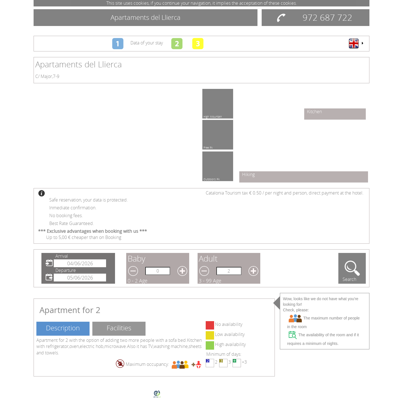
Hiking (248, 174)
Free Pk (208, 147)
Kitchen (314, 111)
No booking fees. (66, 215)
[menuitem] (356, 43)
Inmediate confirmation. (73, 208)
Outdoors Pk (211, 178)
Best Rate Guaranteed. (71, 223)
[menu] (356, 43)
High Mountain (212, 116)
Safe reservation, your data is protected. (88, 200)
